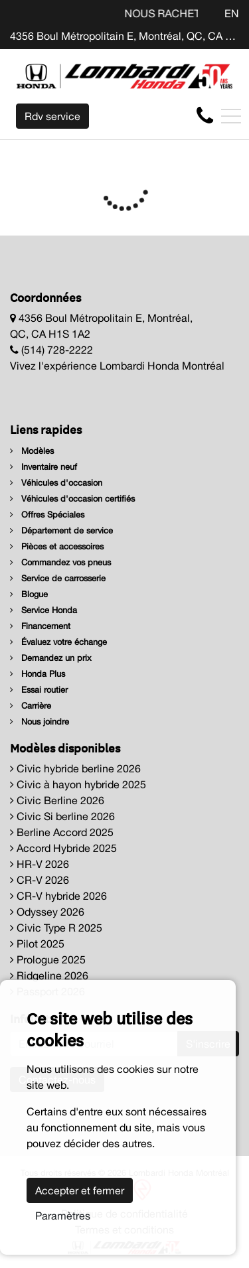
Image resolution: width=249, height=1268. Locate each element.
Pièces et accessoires (57, 546)
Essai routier (39, 690)
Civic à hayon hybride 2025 (78, 784)
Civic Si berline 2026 (62, 816)
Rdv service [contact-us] (52, 116)
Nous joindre (39, 722)
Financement (40, 626)
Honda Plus (37, 674)
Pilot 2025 (37, 944)
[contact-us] (205, 115)
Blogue (29, 594)
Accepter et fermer (79, 1190)
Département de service (61, 530)
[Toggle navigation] (231, 116)
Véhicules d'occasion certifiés (72, 499)
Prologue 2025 (48, 959)
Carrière (30, 706)
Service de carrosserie (58, 578)
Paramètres (62, 1216)
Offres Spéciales (47, 515)
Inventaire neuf (43, 467)
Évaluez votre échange (58, 642)
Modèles (32, 451)
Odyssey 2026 (47, 912)
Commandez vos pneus (60, 562)
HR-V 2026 (39, 864)
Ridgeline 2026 (49, 975)
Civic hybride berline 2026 (75, 768)
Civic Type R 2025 (56, 928)
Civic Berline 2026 (57, 800)
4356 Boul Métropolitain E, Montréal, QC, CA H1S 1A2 (124, 36)
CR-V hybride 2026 (58, 896)
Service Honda (43, 610)
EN (231, 13)
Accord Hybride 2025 (63, 848)
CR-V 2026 (39, 880)
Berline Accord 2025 (62, 832)
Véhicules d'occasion (56, 483)
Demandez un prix (51, 658)
